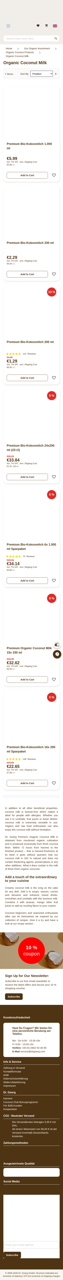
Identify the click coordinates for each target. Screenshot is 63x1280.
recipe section (25, 923)
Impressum (9, 1085)
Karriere (7, 1098)
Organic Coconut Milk (17, 56)
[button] (53, 175)
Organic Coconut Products (20, 52)
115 (29, 354)
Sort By (24, 73)
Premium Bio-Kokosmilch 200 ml (30, 342)
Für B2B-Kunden (12, 1105)
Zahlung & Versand (14, 1067)
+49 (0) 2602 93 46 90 (29, 1047)
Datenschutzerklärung (15, 1078)
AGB (6, 1075)
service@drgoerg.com (28, 1051)
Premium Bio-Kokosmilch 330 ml (30, 243)
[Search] (56, 38)
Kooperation (10, 1109)
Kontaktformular (12, 1071)
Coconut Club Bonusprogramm (20, 1102)
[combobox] (31, 38)
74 (29, 556)
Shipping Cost (30, 162)
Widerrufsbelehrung (14, 1082)
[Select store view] (55, 26)
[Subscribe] (12, 1255)
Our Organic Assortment (37, 48)
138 (29, 759)
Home (9, 48)
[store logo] (31, 12)
